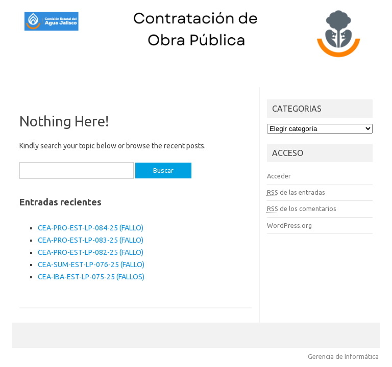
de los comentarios (301, 208)
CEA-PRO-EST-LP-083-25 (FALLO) (90, 240)
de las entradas (296, 192)
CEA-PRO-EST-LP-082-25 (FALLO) (90, 252)
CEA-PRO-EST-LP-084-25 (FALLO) (90, 228)
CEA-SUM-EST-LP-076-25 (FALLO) (91, 264)
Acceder (279, 175)
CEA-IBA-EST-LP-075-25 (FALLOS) (91, 277)
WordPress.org (289, 225)
